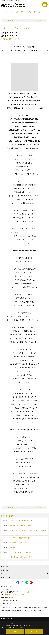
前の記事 (10, 20)
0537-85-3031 (19, 595)
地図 (27, 592)
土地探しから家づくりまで (10, 39)
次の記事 (38, 20)
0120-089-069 (9, 595)
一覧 (24, 20)
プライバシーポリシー (21, 625)
